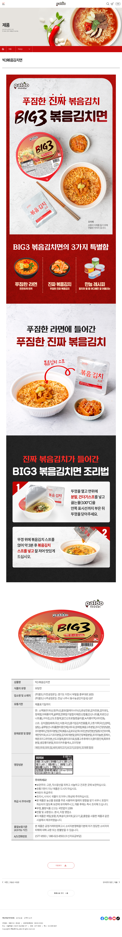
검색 (108, 4)
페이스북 (102, 918)
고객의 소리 (28, 918)
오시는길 (19, 918)
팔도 (61, 4)
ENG (118, 4)
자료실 (20, 49)
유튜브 (114, 918)
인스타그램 (110, 918)
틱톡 (118, 918)
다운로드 (61, 865)
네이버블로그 (106, 918)
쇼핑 (112, 4)
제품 (10, 49)
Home (3, 49)
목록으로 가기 (61, 893)
